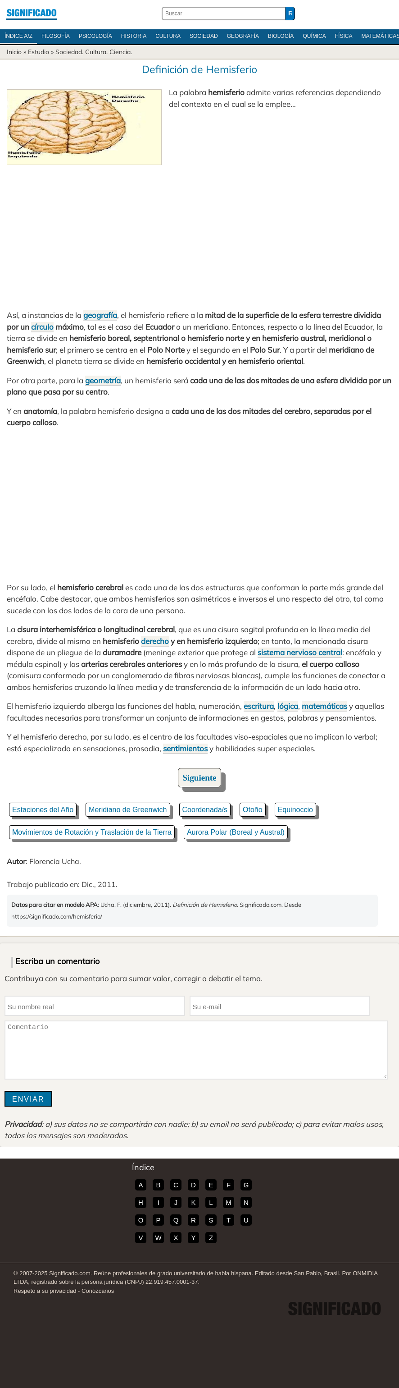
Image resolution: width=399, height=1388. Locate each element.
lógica (287, 706)
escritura (259, 706)
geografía (100, 315)
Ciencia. (120, 52)
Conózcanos (98, 1290)
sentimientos (185, 748)
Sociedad (204, 36)
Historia (133, 36)
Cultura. (96, 52)
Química (314, 36)
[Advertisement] (199, 233)
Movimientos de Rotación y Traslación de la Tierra (92, 832)
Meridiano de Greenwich (128, 809)
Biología (281, 36)
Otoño (253, 809)
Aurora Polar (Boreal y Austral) (236, 832)
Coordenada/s (205, 809)
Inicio (14, 52)
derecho (155, 641)
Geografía (243, 36)
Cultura (168, 36)
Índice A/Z (18, 36)
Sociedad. (69, 52)
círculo (42, 326)
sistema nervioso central (300, 652)
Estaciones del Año (42, 809)
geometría (103, 380)
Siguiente (200, 777)
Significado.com (31, 13)
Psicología (95, 36)
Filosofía (55, 36)
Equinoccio (295, 809)
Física (344, 36)
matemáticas (324, 706)
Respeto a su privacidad (45, 1290)
